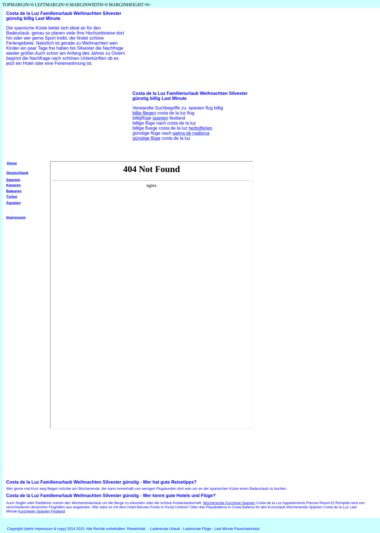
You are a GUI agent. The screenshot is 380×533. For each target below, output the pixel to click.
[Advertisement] (51, 114)
